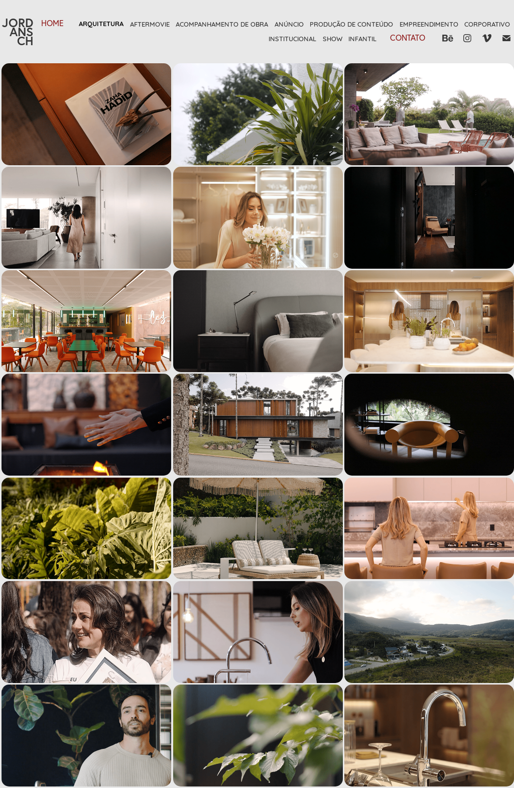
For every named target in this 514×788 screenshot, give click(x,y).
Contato (407, 38)
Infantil (362, 38)
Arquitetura (101, 23)
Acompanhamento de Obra (222, 23)
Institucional (292, 38)
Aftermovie (150, 23)
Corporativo (487, 23)
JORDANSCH (17, 32)
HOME (52, 23)
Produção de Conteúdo (351, 23)
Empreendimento (429, 23)
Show (332, 38)
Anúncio (289, 23)
